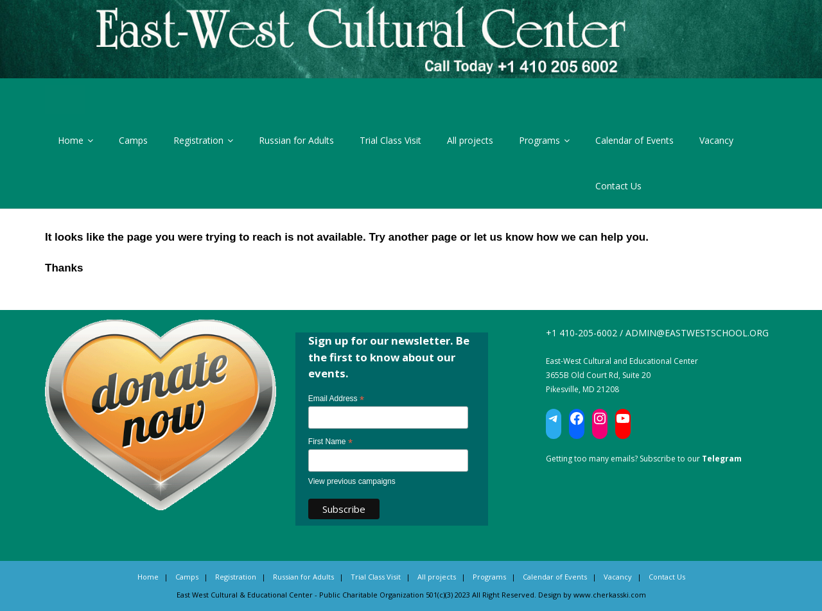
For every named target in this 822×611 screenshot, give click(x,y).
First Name (330, 442)
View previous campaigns (352, 481)
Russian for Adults (296, 140)
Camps (133, 140)
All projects (470, 140)
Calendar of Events (634, 140)
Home (70, 140)
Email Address (336, 399)
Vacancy (716, 140)
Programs (539, 140)
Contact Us (618, 186)
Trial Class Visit (390, 140)
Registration (198, 140)
